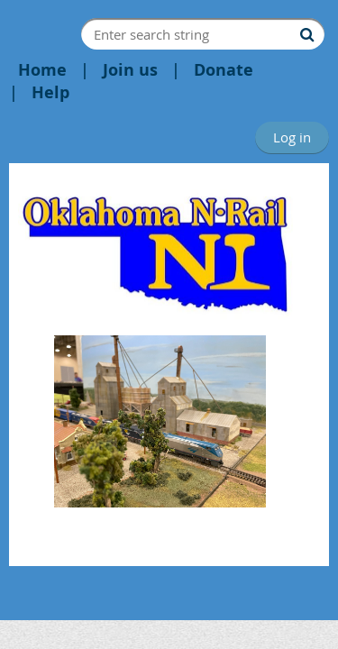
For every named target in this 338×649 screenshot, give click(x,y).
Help (50, 92)
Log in (292, 137)
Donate (223, 70)
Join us (130, 70)
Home (42, 70)
